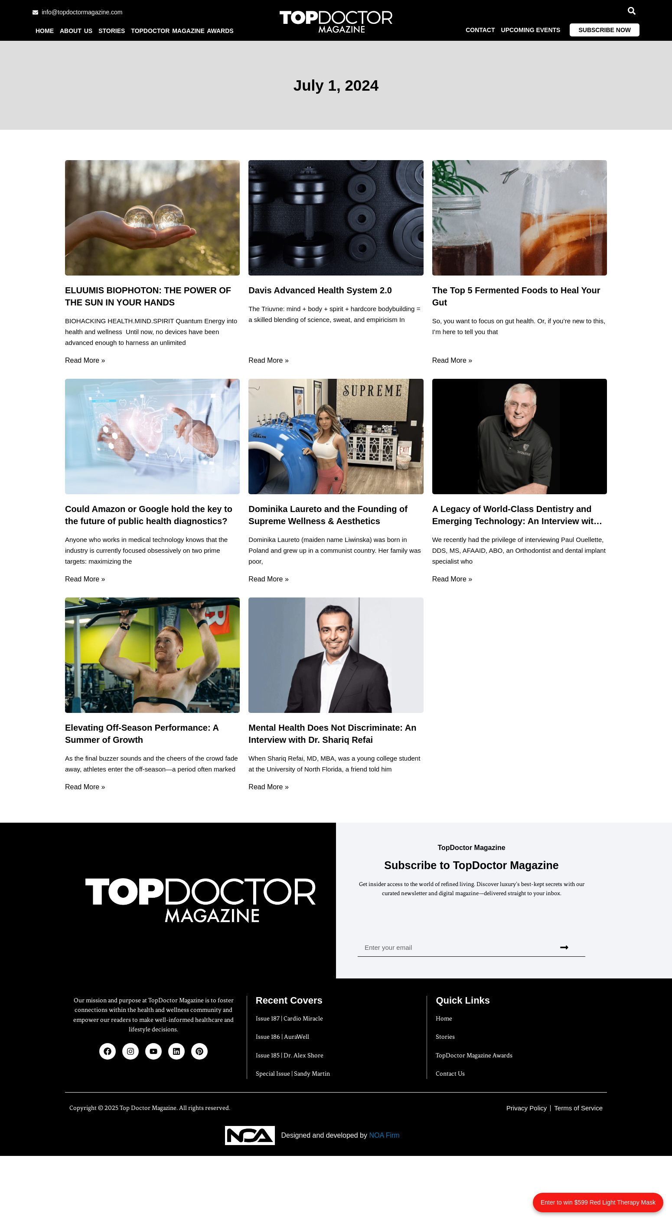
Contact (480, 29)
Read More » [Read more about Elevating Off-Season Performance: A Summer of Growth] (85, 787)
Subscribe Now (604, 29)
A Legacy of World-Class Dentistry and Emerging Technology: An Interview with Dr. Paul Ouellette (515, 521)
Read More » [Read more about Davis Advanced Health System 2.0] (268, 360)
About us (76, 30)
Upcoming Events (531, 29)
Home (45, 30)
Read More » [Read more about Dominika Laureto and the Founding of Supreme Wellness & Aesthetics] (268, 579)
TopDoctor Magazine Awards (182, 30)
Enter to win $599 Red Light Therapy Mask (598, 1202)
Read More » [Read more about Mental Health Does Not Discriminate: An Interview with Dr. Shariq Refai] (268, 787)
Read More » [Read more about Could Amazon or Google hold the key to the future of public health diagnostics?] (85, 579)
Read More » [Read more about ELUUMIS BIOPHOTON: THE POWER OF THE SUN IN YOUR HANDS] (85, 360)
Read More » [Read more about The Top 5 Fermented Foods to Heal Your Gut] (452, 360)
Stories (111, 30)
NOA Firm (384, 1135)
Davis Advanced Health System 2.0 (320, 290)
